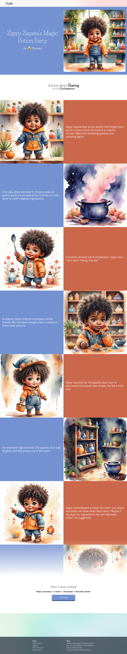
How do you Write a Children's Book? (79, 650)
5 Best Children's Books (74, 648)
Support (35, 645)
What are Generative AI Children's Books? (80, 643)
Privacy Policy (37, 650)
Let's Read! (63, 597)
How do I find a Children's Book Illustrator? (81, 645)
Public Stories (37, 643)
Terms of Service (38, 648)
